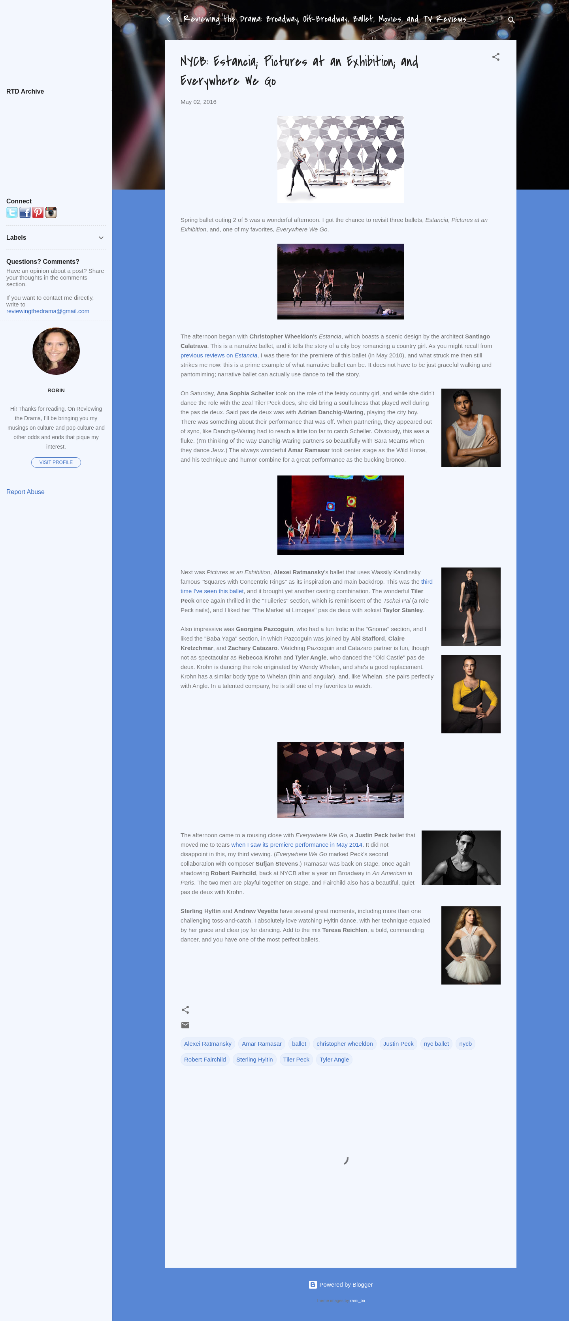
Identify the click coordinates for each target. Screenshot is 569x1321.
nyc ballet (436, 1043)
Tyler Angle (334, 1059)
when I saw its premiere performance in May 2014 (296, 844)
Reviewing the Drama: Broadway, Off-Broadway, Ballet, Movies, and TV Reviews (325, 19)
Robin (56, 390)
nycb (465, 1043)
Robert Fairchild (205, 1059)
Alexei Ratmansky (208, 1043)
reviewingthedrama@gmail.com (47, 311)
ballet (299, 1043)
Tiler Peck (296, 1059)
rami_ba (357, 1300)
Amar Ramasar (262, 1043)
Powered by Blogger (340, 1284)
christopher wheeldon (345, 1043)
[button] (496, 58)
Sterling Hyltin (254, 1059)
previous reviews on (219, 355)
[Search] (511, 21)
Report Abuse (25, 492)
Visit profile (56, 462)
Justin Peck (398, 1043)
